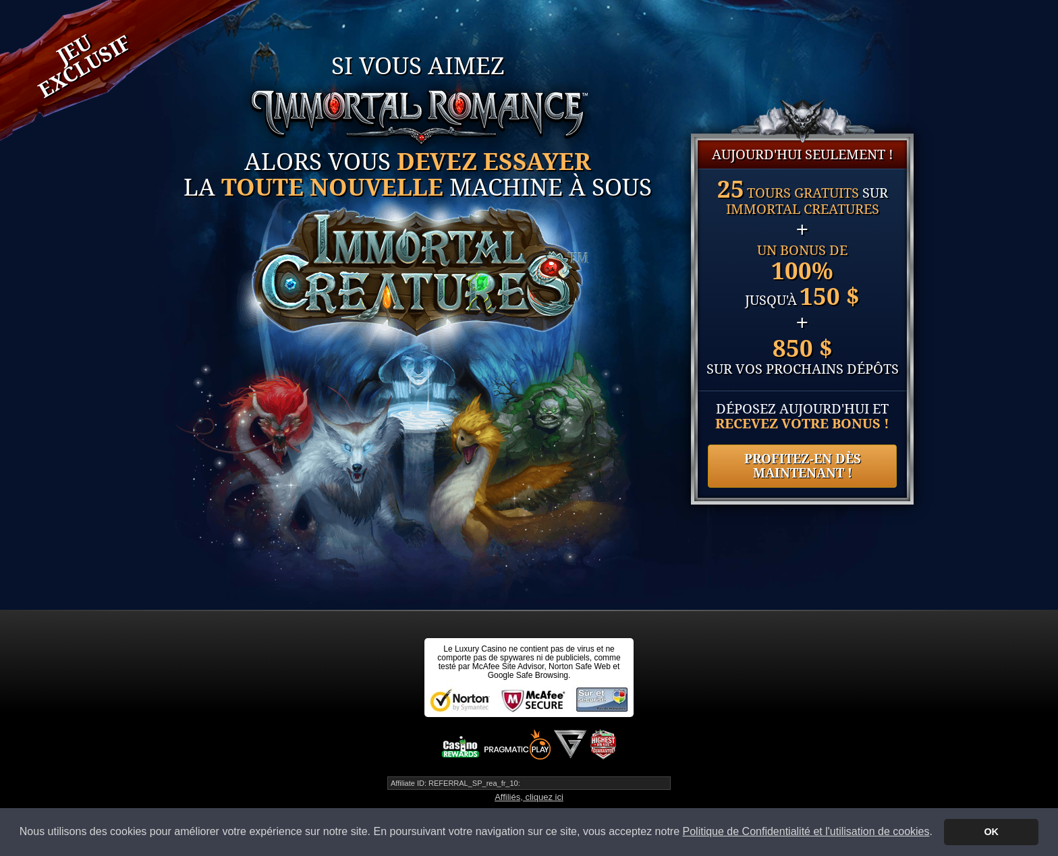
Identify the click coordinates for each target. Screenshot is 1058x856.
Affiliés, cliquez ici (529, 797)
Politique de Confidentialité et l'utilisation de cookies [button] (806, 831)
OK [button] (991, 831)
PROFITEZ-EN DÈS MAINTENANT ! (802, 466)
